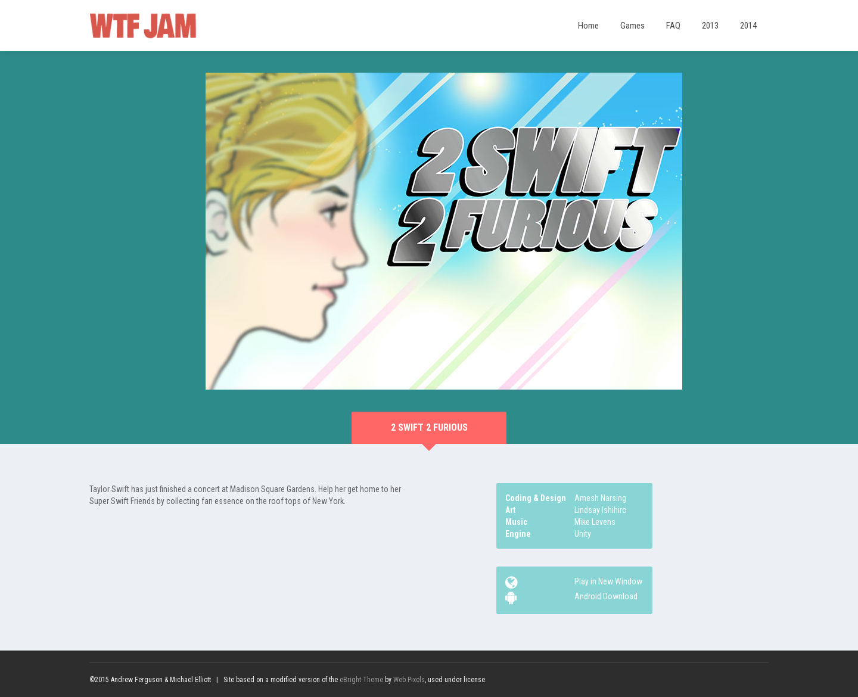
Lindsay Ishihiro (600, 510)
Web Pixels (409, 680)
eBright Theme (361, 680)
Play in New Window (608, 581)
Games (632, 25)
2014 (748, 25)
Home (588, 25)
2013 (710, 25)
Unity (582, 534)
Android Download (606, 596)
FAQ (673, 25)
